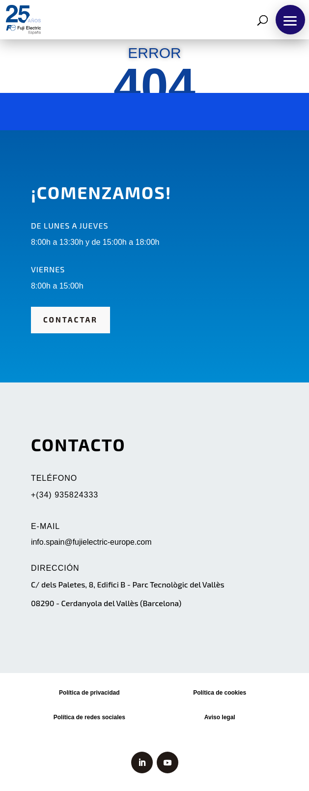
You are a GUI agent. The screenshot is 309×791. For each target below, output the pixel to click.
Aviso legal (219, 717)
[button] (290, 19)
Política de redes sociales (89, 717)
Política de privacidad (89, 692)
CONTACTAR (70, 319)
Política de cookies (219, 692)
